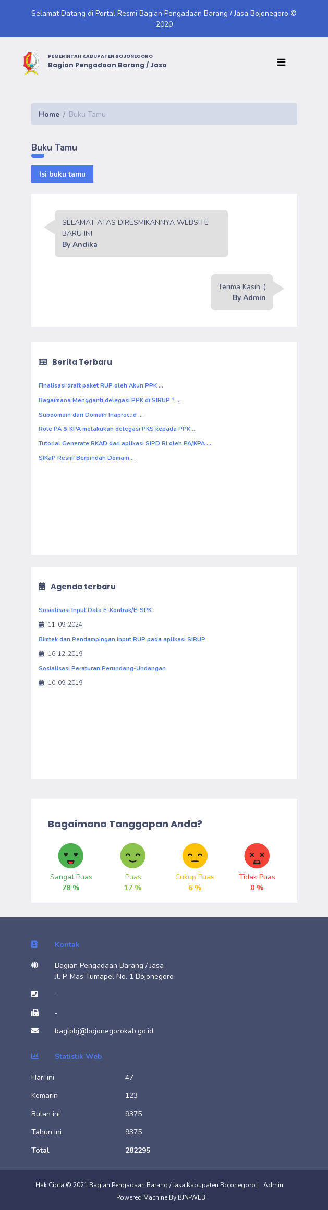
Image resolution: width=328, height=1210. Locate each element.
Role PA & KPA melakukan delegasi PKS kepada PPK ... (118, 429)
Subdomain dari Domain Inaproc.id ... (91, 415)
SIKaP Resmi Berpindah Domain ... (87, 458)
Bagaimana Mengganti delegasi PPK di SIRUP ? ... (110, 400)
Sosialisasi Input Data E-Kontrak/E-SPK (95, 610)
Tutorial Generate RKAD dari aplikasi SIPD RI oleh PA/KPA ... (125, 443)
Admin (273, 1185)
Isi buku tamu (62, 174)
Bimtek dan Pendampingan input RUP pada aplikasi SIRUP (122, 639)
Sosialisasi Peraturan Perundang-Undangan (102, 668)
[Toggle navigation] (284, 63)
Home (49, 114)
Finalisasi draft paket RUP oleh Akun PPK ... (101, 386)
